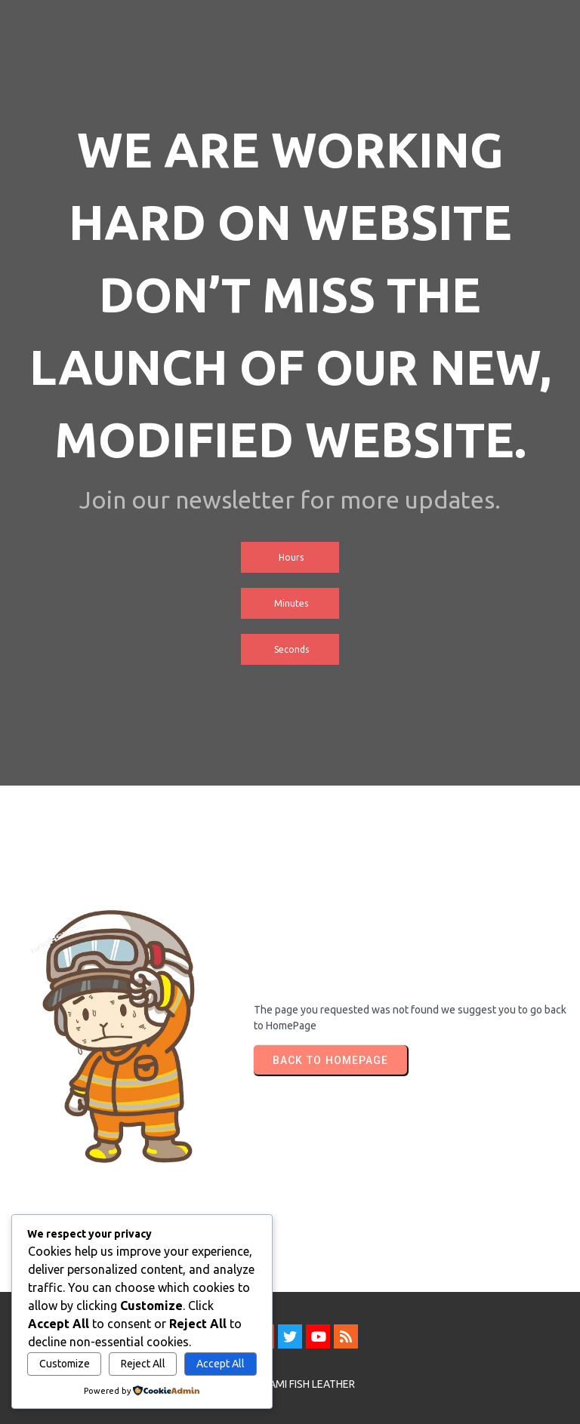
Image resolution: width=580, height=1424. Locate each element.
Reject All (143, 1364)
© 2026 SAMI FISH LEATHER (290, 1384)
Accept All (220, 1364)
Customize (64, 1364)
